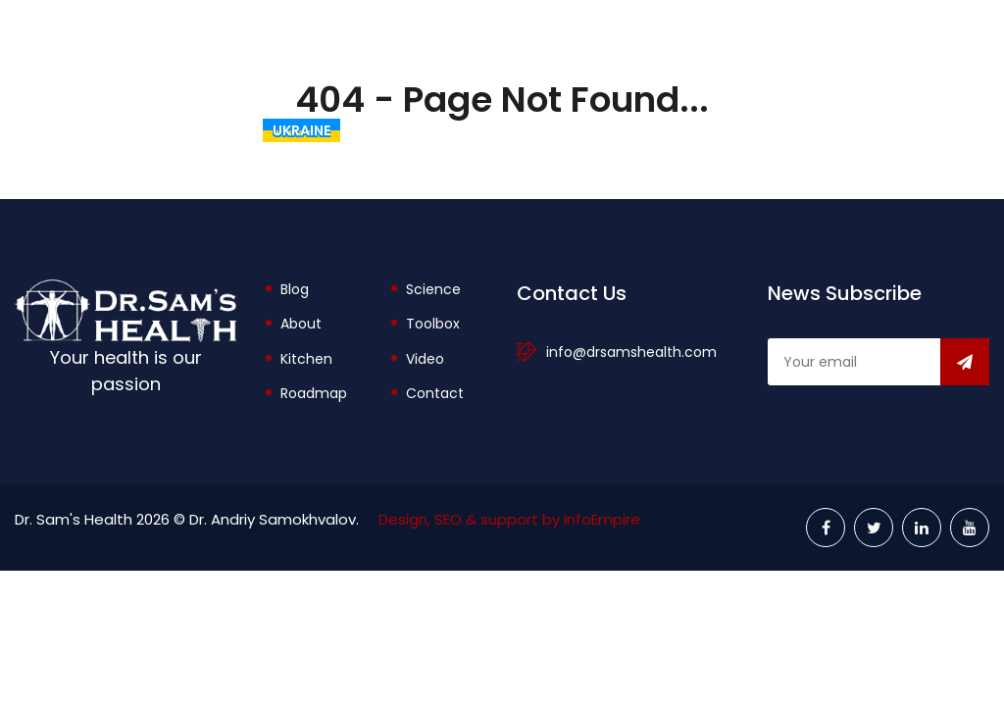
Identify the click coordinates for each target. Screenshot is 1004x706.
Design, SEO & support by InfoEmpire (509, 519)
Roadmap (313, 393)
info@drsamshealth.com (631, 352)
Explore (848, 130)
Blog (556, 130)
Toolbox (739, 130)
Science (433, 289)
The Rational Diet (435, 130)
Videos (948, 130)
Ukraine (301, 130)
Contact (435, 393)
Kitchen (306, 359)
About (635, 130)
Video (425, 359)
